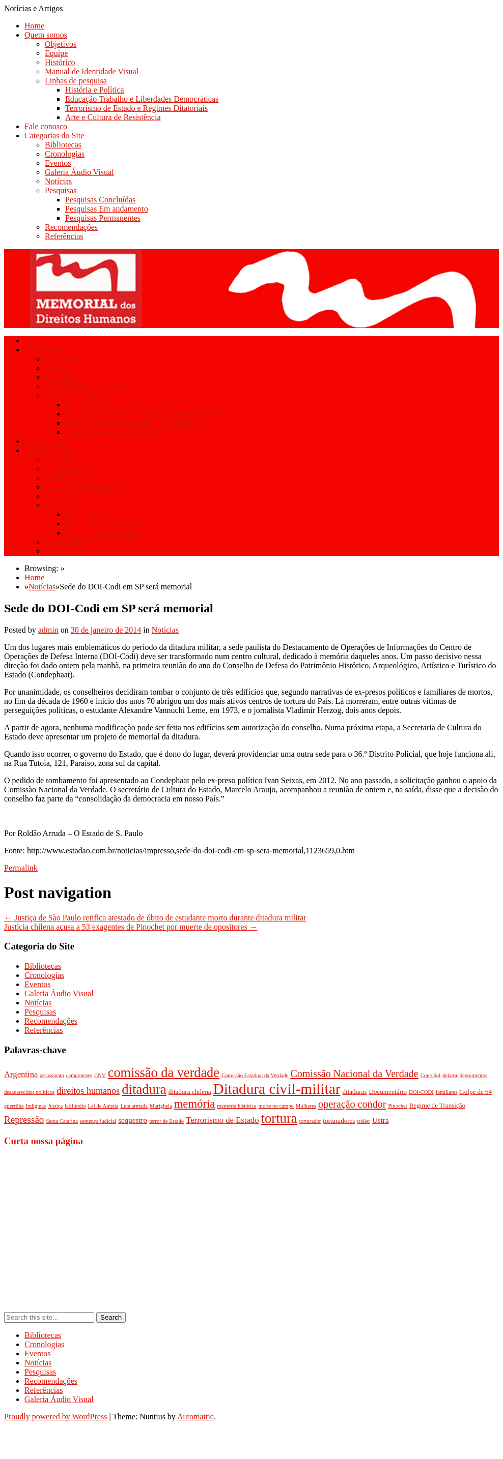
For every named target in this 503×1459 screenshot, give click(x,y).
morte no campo (276, 1106)
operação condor (352, 1104)
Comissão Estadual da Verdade (255, 1075)
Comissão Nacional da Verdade (354, 1073)
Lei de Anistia (103, 1106)
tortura (279, 1118)
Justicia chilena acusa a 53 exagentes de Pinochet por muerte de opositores (131, 926)
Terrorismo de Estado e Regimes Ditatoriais (136, 108)
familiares (447, 1092)
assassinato (52, 1075)
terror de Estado (166, 1121)
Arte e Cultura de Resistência (113, 117)
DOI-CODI (421, 1092)
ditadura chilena (190, 1091)
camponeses (79, 1075)
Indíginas (35, 1106)
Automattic (195, 1416)
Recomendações (71, 227)
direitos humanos (88, 1091)
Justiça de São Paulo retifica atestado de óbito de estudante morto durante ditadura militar (155, 917)
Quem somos (45, 35)
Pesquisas (60, 190)
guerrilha (13, 1106)
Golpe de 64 (475, 1091)
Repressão (24, 1119)
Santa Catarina (61, 1121)
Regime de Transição (437, 1105)
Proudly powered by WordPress (55, 1416)
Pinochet (397, 1106)
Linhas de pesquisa (76, 80)
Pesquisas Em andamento (106, 208)
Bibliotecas (63, 144)
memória (194, 1103)
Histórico (60, 62)
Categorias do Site (54, 135)
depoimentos (473, 1075)
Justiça (55, 1106)
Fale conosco (45, 126)
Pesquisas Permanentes (103, 218)
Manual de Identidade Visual (91, 71)
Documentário (388, 1091)
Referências (64, 236)
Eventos (58, 163)
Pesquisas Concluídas (100, 199)
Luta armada (134, 1106)
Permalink (21, 868)
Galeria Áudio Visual (79, 172)
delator (450, 1075)
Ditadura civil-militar (277, 1089)
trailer (363, 1121)
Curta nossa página (43, 1141)
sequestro (132, 1120)
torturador (310, 1121)
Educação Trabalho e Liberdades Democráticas (141, 99)
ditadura (144, 1089)
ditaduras (355, 1091)
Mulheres (306, 1106)
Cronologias (65, 154)
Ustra (380, 1120)
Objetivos (60, 44)
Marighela (161, 1106)
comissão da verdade (163, 1072)
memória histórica (236, 1106)
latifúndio (75, 1106)
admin (48, 630)
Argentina (21, 1074)
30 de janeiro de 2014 (106, 630)
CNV (100, 1075)
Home (34, 25)
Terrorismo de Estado (222, 1120)
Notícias (58, 181)
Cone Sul (430, 1075)
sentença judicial (98, 1121)
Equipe (56, 53)
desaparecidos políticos (29, 1092)
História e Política (94, 89)
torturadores (339, 1120)
